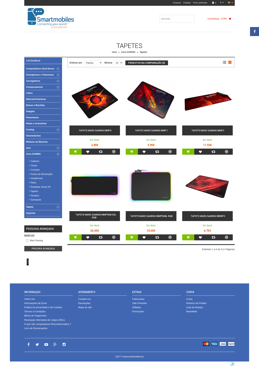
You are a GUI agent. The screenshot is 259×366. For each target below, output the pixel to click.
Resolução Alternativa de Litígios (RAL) (44, 320)
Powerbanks (32, 117)
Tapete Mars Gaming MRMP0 (208, 216)
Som (28, 148)
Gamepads (36, 200)
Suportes (30, 213)
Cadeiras (35, 161)
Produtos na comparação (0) (146, 62)
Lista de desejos (194, 307)
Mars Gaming (34, 240)
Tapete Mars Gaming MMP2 (208, 130)
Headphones (37, 178)
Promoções (138, 311)
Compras (177, 3)
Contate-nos (84, 299)
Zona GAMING (128, 52)
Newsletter (191, 311)
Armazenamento (34, 87)
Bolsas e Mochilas (35, 105)
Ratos (33, 182)
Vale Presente (139, 303)
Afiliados (136, 307)
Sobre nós (29, 299)
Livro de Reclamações (35, 328)
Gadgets (30, 111)
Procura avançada (43, 248)
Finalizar (187, 3)
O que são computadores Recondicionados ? (47, 324)
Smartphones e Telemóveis (40, 75)
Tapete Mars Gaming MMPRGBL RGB (151, 216)
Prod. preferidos (200, 3)
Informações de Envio (35, 303)
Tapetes (143, 52)
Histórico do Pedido (196, 303)
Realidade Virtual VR (41, 187)
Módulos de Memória (36, 142)
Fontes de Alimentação (42, 174)
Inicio (114, 52)
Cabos (29, 93)
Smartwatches (33, 136)
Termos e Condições (35, 311)
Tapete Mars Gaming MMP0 (95, 130)
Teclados (35, 195)
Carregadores (33, 81)
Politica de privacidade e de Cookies (43, 307)
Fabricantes (138, 299)
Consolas (35, 170)
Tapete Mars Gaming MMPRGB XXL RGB (96, 216)
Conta (189, 299)
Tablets (29, 207)
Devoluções (84, 303)
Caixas (34, 165)
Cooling (30, 129)
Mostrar (108, 62)
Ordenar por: (76, 62)
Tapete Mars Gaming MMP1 (151, 130)
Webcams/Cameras (36, 99)
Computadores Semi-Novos (40, 68)
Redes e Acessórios (36, 123)
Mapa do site (85, 307)
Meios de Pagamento (35, 315)
